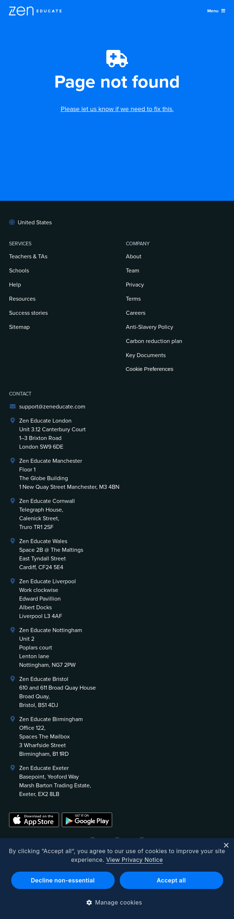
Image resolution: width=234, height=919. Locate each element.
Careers (135, 313)
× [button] (226, 845)
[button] (117, 902)
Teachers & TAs (28, 256)
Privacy (135, 284)
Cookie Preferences (150, 369)
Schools (19, 270)
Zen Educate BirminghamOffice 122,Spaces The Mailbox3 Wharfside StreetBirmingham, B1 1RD (51, 737)
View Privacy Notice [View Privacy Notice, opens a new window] (134, 859)
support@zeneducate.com (52, 406)
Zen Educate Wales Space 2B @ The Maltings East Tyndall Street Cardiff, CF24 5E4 (51, 554)
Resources (22, 298)
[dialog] (117, 878)
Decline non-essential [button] (63, 880)
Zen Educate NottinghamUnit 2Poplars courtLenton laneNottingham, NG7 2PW (50, 648)
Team (132, 270)
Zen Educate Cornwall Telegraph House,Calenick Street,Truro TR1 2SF (47, 514)
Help (15, 284)
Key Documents (146, 355)
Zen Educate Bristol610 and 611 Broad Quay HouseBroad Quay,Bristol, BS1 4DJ (57, 692)
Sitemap (19, 327)
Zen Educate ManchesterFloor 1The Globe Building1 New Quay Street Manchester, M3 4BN (69, 474)
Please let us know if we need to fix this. (117, 109)
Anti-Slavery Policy (149, 327)
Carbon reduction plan (154, 341)
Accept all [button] (171, 880)
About (133, 256)
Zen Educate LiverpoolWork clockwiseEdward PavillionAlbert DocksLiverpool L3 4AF (47, 599)
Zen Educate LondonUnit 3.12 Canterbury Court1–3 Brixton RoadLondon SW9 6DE (52, 433)
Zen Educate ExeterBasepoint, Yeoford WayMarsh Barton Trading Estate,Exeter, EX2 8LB (55, 781)
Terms (133, 298)
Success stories (28, 313)
